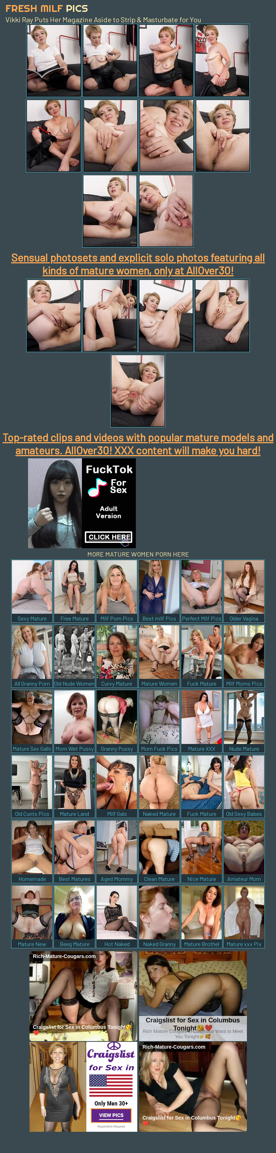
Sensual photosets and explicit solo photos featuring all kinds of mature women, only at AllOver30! (138, 264)
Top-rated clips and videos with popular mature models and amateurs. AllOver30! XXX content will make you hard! (138, 444)
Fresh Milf (46, 8)
